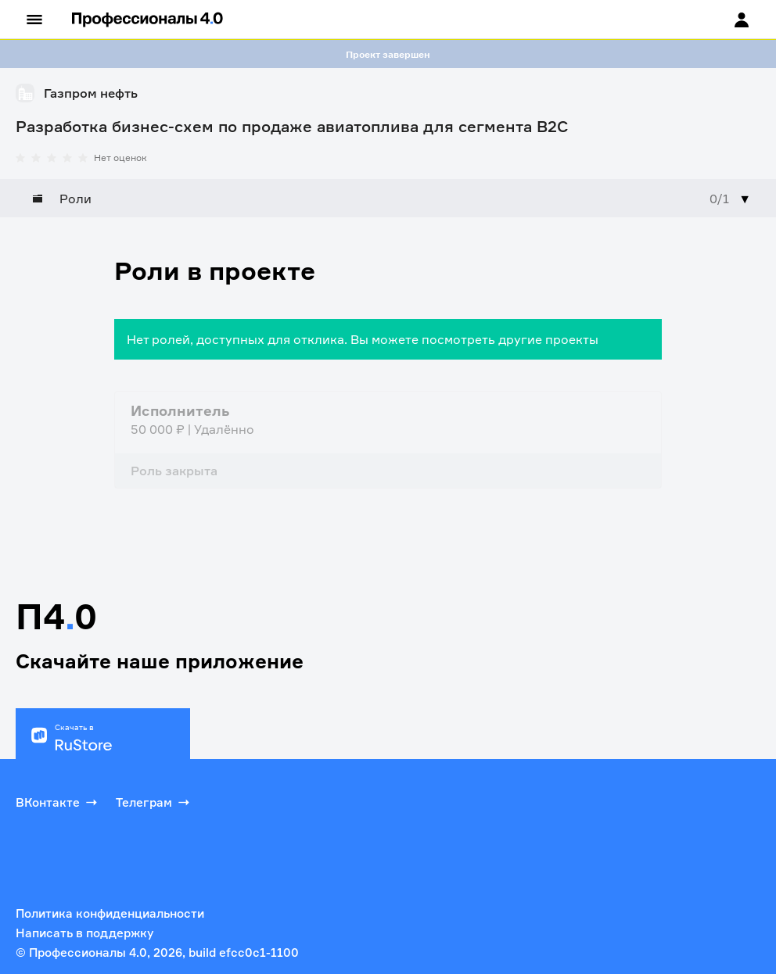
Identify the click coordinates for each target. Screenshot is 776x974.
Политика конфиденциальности (110, 913)
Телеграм (154, 802)
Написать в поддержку (84, 933)
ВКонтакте (58, 802)
